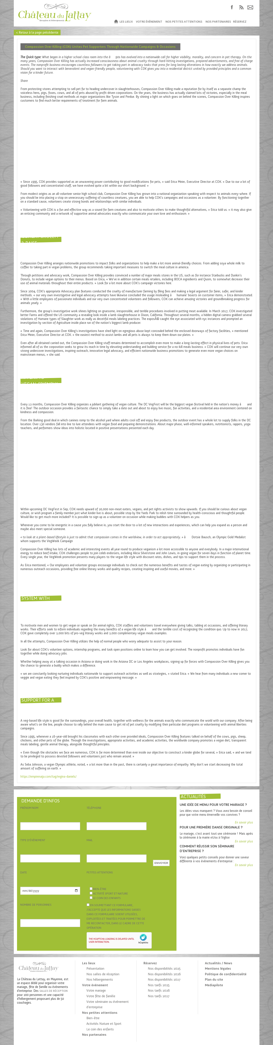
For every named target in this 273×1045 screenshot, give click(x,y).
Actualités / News (218, 963)
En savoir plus (244, 822)
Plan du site (214, 979)
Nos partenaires (218, 21)
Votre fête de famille (100, 996)
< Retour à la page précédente (37, 32)
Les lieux (126, 21)
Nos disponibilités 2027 (164, 979)
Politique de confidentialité (225, 974)
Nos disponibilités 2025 (164, 968)
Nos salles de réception (102, 974)
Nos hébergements (99, 979)
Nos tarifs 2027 (158, 996)
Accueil (116, 21)
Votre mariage (96, 990)
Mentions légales (218, 968)
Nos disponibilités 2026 (164, 974)
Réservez (239, 21)
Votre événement (149, 21)
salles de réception (53, 990)
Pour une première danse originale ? (211, 827)
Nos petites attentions (183, 21)
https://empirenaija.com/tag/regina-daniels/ (48, 776)
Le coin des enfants (100, 1029)
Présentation (95, 968)
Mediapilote (214, 985)
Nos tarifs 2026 (159, 990)
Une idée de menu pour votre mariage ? (213, 805)
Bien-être (93, 1018)
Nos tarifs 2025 (159, 985)
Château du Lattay (55, 13)
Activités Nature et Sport (103, 1024)
